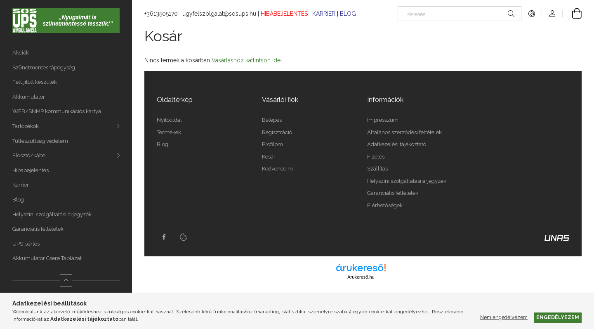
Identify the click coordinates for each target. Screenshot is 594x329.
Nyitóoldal (169, 120)
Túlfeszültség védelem (40, 141)
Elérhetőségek (385, 205)
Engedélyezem (557, 317)
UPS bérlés (26, 244)
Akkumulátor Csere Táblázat (47, 258)
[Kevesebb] (66, 280)
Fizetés (375, 157)
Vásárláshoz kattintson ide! (247, 60)
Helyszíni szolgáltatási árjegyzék (52, 214)
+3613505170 (161, 13)
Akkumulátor (28, 97)
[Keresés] (459, 13)
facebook (164, 237)
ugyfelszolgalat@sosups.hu (219, 13)
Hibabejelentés (30, 170)
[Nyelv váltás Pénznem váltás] (531, 13)
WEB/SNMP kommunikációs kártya (56, 111)
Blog (18, 199)
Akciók (20, 53)
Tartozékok (25, 126)
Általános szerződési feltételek (404, 132)
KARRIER (324, 13)
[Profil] (552, 13)
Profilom (272, 144)
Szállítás (377, 169)
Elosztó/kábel (29, 155)
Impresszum (382, 120)
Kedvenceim (277, 169)
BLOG (348, 13)
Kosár (269, 157)
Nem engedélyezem (504, 317)
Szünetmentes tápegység (43, 67)
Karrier (20, 185)
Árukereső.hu (360, 277)
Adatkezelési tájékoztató (396, 144)
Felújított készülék (34, 82)
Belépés (272, 120)
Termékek (169, 132)
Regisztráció (277, 132)
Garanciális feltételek (38, 229)
